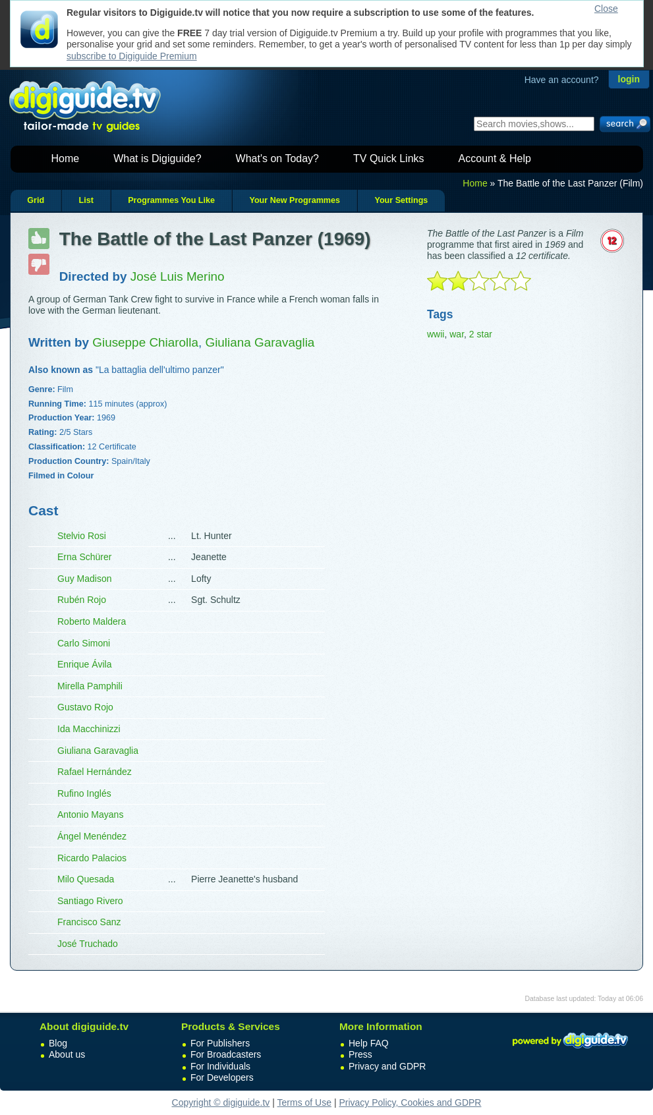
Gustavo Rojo (85, 707)
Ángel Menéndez (92, 836)
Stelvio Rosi (81, 535)
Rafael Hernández (94, 771)
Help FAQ (369, 1043)
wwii (435, 334)
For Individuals (220, 1066)
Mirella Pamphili (90, 686)
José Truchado (87, 943)
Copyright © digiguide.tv (221, 1102)
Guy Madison (84, 578)
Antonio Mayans (90, 814)
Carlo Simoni (83, 643)
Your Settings (401, 200)
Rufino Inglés (84, 793)
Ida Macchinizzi (89, 729)
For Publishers (220, 1043)
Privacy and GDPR (387, 1066)
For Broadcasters (225, 1054)
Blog (58, 1043)
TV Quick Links (388, 158)
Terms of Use (304, 1102)
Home (65, 158)
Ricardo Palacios (92, 858)
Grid (35, 200)
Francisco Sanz (89, 922)
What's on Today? (277, 158)
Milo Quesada (85, 879)
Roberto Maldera (91, 621)
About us (67, 1054)
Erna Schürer (84, 557)
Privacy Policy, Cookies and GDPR (410, 1102)
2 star (480, 334)
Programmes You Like (171, 200)
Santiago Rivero (90, 901)
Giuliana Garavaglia (97, 750)
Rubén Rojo (81, 599)
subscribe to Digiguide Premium (132, 56)
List (85, 200)
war (456, 334)
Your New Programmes (294, 200)
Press (360, 1054)
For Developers (222, 1077)
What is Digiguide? (157, 158)
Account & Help (495, 158)
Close (606, 8)
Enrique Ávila (84, 664)
